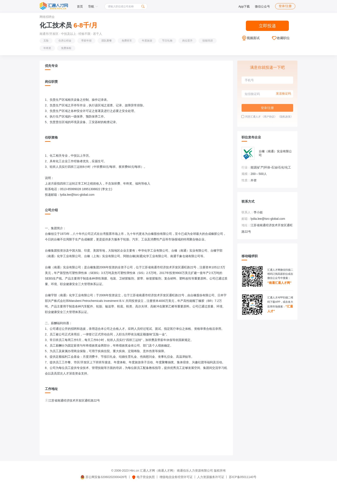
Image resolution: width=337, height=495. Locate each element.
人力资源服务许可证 (210, 477)
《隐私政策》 (285, 116)
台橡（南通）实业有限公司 (275, 153)
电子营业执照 (143, 477)
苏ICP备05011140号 (242, 477)
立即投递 (267, 25)
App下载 (244, 6)
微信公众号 (262, 6)
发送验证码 (283, 93)
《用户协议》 (269, 116)
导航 (93, 6)
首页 (80, 6)
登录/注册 (285, 6)
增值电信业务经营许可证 (176, 477)
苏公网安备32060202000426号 (104, 477)
